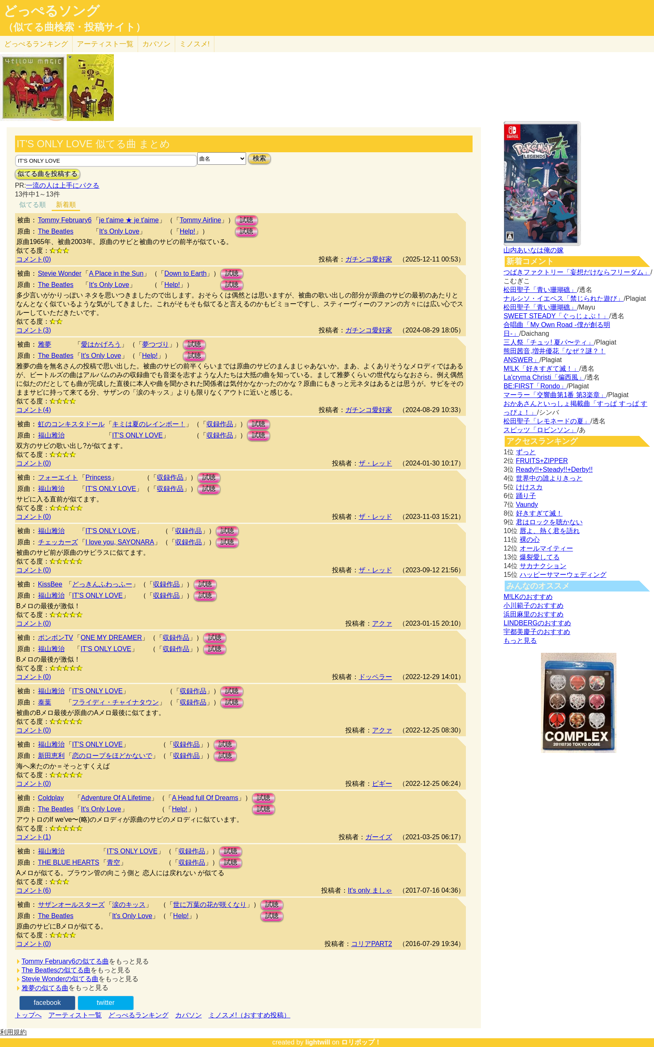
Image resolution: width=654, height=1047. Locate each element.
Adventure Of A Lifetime (116, 797)
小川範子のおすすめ (533, 605)
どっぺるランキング (138, 1015)
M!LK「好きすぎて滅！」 (541, 368)
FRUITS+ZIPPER (542, 460)
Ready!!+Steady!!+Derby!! (554, 469)
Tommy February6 (65, 220)
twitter (106, 1002)
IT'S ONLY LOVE (137, 435)
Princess (98, 477)
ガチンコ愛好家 (368, 259)
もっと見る (520, 640)
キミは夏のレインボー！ (149, 424)
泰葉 (44, 702)
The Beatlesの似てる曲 (56, 970)
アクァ (382, 623)
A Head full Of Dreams (205, 797)
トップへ (28, 1015)
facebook (47, 1002)
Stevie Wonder (60, 273)
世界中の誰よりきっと (549, 478)
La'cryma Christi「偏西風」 (543, 377)
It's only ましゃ (370, 890)
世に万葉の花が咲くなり (210, 904)
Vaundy (527, 504)
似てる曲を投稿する (48, 173)
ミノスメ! (194, 44)
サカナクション (543, 565)
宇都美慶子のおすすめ (536, 631)
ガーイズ (378, 837)
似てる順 (32, 204)
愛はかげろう (101, 344)
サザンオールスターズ (71, 904)
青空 (113, 862)
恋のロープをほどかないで (112, 755)
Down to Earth (185, 273)
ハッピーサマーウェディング (563, 574)
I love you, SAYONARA (120, 542)
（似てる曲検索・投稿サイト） (74, 27)
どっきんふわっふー (102, 584)
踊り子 (526, 495)
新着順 (66, 204)
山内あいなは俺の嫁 (533, 250)
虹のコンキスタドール (71, 424)
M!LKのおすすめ (527, 596)
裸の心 (530, 539)
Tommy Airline (200, 220)
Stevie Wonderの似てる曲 (60, 978)
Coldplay (51, 797)
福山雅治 (51, 435)
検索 (259, 158)
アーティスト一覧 (75, 1015)
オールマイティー (546, 548)
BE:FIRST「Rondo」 (534, 386)
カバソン (156, 44)
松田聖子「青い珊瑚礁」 (540, 289)
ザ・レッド (375, 463)
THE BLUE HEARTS (68, 862)
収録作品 (219, 424)
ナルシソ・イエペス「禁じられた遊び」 (563, 298)
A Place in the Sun (116, 273)
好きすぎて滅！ (539, 513)
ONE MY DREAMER (111, 637)
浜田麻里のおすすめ (533, 614)
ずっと (526, 452)
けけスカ (529, 487)
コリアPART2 (371, 943)
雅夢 (44, 344)
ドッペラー (375, 676)
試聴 (246, 220)
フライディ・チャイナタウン (115, 702)
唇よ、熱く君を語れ (550, 530)
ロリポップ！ (361, 1042)
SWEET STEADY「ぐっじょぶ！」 (556, 316)
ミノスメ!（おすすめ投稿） (249, 1015)
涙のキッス (129, 904)
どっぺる (36, 44)
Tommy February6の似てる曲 (65, 961)
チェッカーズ (58, 542)
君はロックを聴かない (549, 522)
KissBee (50, 584)
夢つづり (155, 344)
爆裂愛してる (540, 557)
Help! (187, 231)
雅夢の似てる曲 (45, 988)
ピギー (382, 783)
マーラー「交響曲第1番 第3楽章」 (554, 394)
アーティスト (105, 44)
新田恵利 (51, 755)
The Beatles (55, 231)
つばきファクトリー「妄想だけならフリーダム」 (576, 272)
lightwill (317, 1042)
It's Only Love (119, 231)
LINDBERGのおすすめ (537, 623)
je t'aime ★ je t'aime (129, 220)
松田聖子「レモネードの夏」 (546, 421)
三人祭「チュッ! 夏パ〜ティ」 (548, 342)
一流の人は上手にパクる (62, 185)
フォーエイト (58, 477)
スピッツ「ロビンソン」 (540, 429)
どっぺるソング (51, 10)
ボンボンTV (55, 637)
